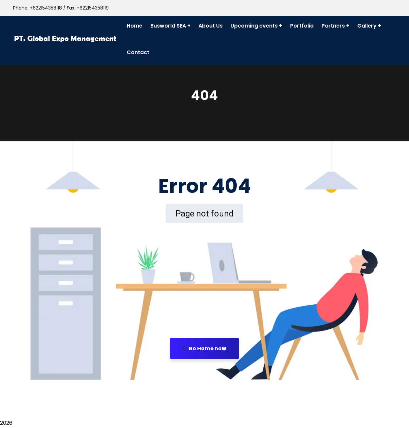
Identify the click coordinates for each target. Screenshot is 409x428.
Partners (333, 26)
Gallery (367, 26)
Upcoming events (254, 26)
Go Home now (204, 348)
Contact (138, 52)
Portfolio (302, 26)
